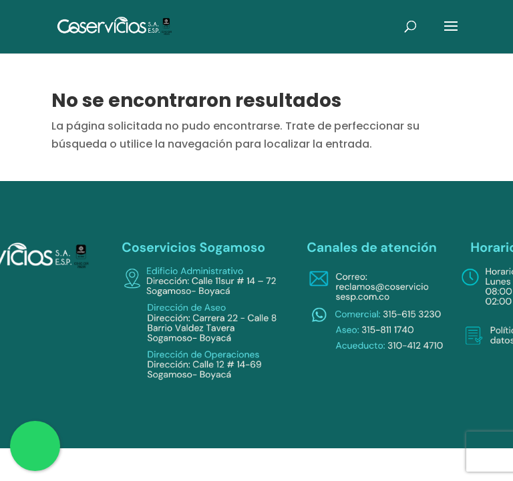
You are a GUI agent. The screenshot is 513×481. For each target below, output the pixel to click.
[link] (115, 25)
